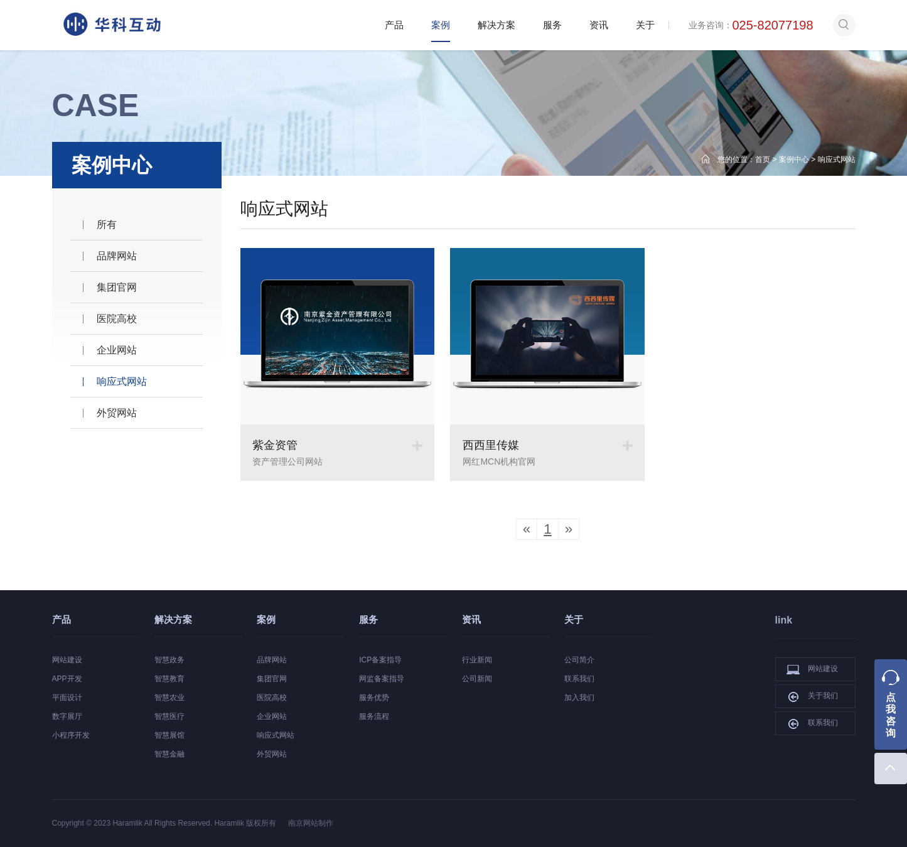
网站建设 (67, 659)
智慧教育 (169, 678)
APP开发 (67, 678)
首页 (762, 159)
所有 (107, 224)
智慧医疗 (169, 716)
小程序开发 (71, 735)
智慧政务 (169, 659)
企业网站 (117, 350)
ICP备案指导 (380, 659)
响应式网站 (837, 159)
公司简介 (579, 659)
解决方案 (496, 24)
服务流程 (374, 716)
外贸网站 (117, 412)
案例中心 (794, 159)
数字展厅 (67, 716)
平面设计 (67, 697)
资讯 (598, 24)
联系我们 (579, 678)
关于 (645, 24)
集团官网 (117, 287)
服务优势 (374, 697)
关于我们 (812, 696)
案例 (440, 24)
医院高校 (117, 318)
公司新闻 (477, 678)
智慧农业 (169, 697)
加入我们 (579, 697)
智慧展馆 (169, 735)
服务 (552, 24)
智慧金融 (169, 754)
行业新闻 (477, 659)
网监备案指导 (381, 678)
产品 (394, 24)
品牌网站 (117, 256)
